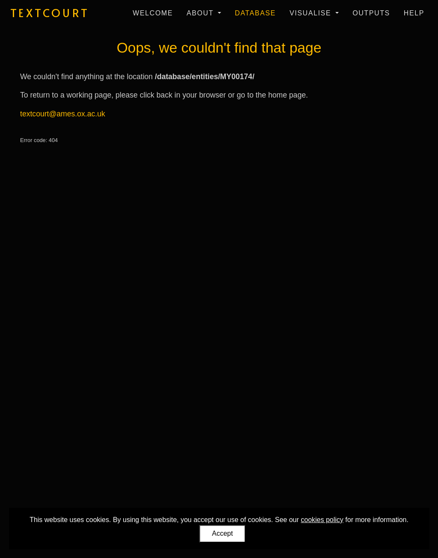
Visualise (312, 13)
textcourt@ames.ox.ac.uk (62, 114)
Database (255, 13)
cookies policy (322, 519)
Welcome (153, 13)
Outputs (371, 13)
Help (414, 13)
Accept (222, 533)
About (201, 13)
